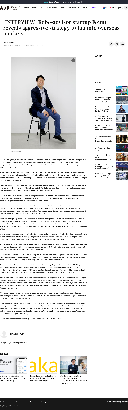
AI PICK (93, 8)
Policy (42, 8)
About (2, 402)
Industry (26, 8)
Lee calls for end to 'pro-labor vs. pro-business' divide (66, 2)
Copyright (14, 402)
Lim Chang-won (17, 333)
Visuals (84, 8)
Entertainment (73, 8)
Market (34, 8)
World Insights (52, 8)
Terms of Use (29, 402)
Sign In (119, 8)
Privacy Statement (47, 402)
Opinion (63, 8)
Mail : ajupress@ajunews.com (118, 402)
